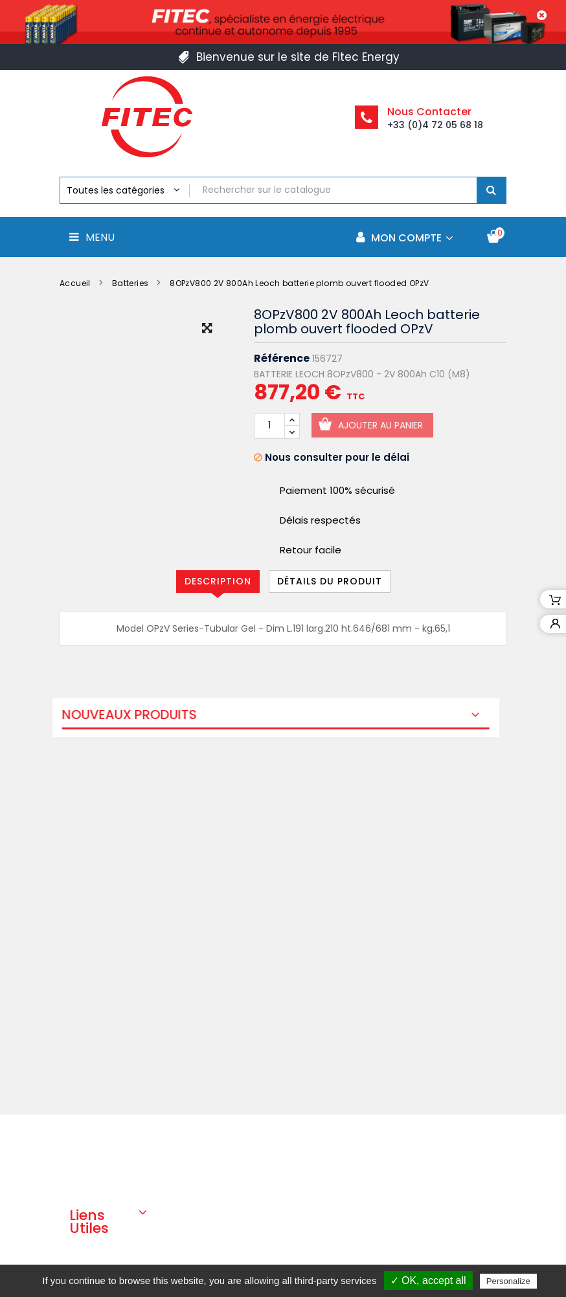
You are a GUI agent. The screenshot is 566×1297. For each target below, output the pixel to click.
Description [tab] (218, 581)
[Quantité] (269, 426)
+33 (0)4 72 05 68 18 (435, 124)
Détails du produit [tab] (329, 581)
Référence (282, 358)
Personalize (508, 1281)
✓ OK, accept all (428, 1280)
